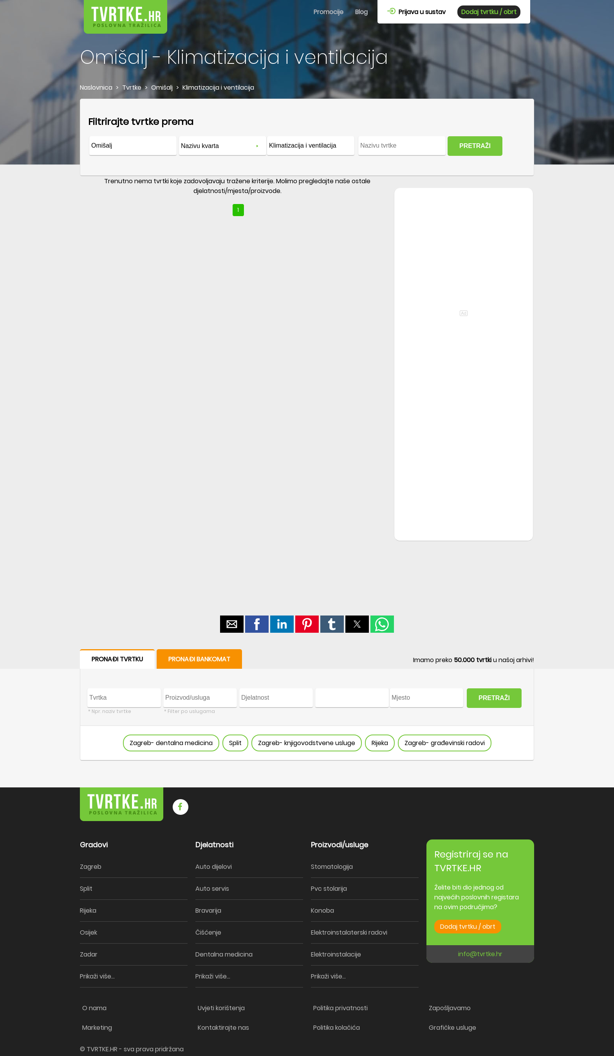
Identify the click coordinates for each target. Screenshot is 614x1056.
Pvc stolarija (329, 888)
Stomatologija (332, 866)
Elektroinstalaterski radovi (349, 932)
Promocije (328, 11)
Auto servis (212, 888)
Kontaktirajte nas (223, 1027)
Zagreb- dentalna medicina (171, 742)
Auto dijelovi (213, 866)
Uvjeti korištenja (221, 1008)
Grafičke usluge (452, 1027)
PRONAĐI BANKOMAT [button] (199, 659)
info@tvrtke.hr (480, 954)
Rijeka (380, 742)
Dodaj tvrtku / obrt (488, 11)
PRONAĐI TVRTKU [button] (117, 659)
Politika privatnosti (340, 1008)
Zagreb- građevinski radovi (445, 742)
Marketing (97, 1027)
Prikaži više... (97, 976)
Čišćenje (208, 932)
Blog (361, 11)
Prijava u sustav (416, 11)
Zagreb (90, 866)
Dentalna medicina (224, 954)
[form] (307, 137)
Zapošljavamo (450, 1008)
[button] (232, 624)
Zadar (89, 954)
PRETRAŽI (475, 146)
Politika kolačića (336, 1027)
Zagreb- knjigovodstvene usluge (306, 742)
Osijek (88, 932)
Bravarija (208, 910)
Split (235, 742)
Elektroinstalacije (336, 954)
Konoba (322, 910)
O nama (94, 1008)
